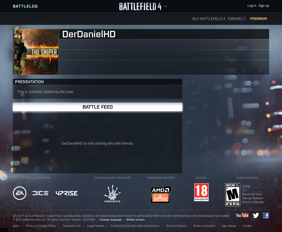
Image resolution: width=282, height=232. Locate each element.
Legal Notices (95, 225)
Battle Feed (98, 107)
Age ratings (229, 225)
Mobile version (135, 219)
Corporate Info (71, 225)
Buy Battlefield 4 (208, 19)
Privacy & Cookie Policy (41, 225)
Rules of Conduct (204, 225)
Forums (236, 19)
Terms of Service (176, 225)
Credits (247, 225)
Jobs (16, 225)
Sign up (263, 6)
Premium (258, 19)
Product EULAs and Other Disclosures (135, 225)
